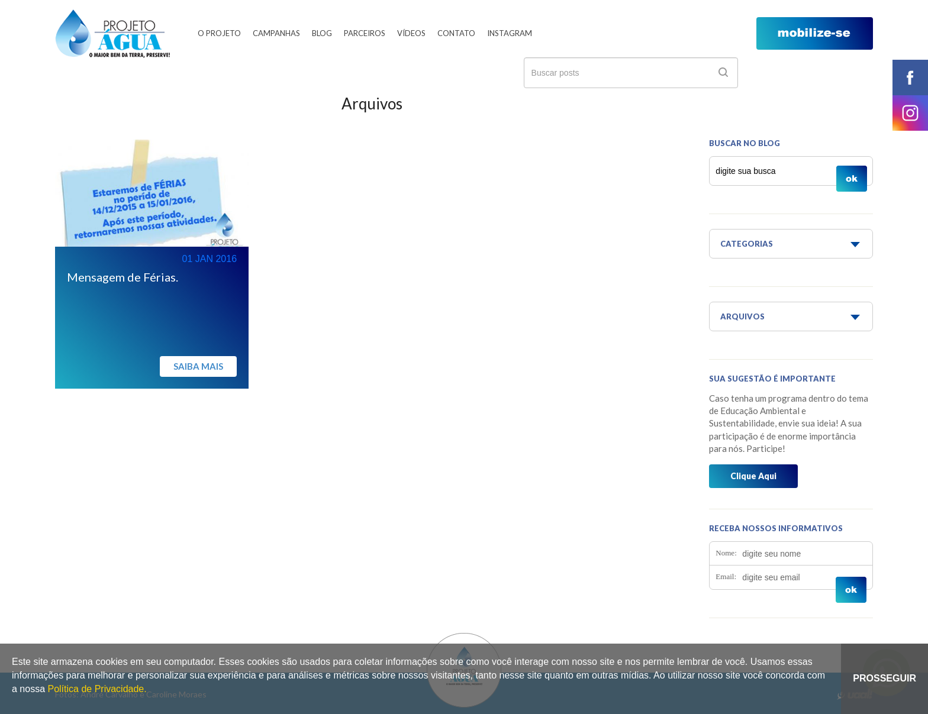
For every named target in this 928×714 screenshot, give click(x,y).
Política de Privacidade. (96, 689)
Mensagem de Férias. (122, 276)
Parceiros (364, 33)
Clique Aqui (753, 476)
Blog (322, 33)
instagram (910, 113)
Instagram (509, 33)
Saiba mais (198, 366)
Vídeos (411, 33)
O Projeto (219, 33)
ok (723, 72)
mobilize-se (814, 33)
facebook (910, 77)
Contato (456, 33)
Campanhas (276, 33)
